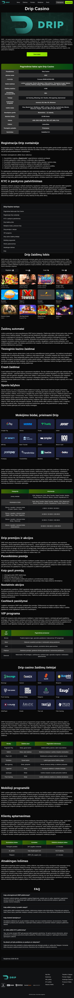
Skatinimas (48, 977)
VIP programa (8, 233)
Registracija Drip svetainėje (11, 215)
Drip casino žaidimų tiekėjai (11, 236)
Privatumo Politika (66, 982)
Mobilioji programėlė (9, 240)
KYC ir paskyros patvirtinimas (12, 218)
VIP (63, 984)
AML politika (48, 979)
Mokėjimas (40, 2)
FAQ (5, 251)
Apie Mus (47, 974)
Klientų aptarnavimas (10, 244)
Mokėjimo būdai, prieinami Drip (12, 226)
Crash (46, 270)
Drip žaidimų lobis (9, 222)
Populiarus (10, 270)
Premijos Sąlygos (66, 977)
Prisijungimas (60, 2)
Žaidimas (25, 2)
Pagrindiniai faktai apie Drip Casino (14, 211)
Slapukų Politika (49, 984)
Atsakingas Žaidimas (67, 979)
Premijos (32, 2)
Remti (47, 2)
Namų (18, 2)
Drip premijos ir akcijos (10, 229)
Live (28, 270)
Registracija (69, 2)
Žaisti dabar (37, 54)
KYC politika (48, 982)
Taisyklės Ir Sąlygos (67, 974)
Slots (64, 270)
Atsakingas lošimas (9, 247)
